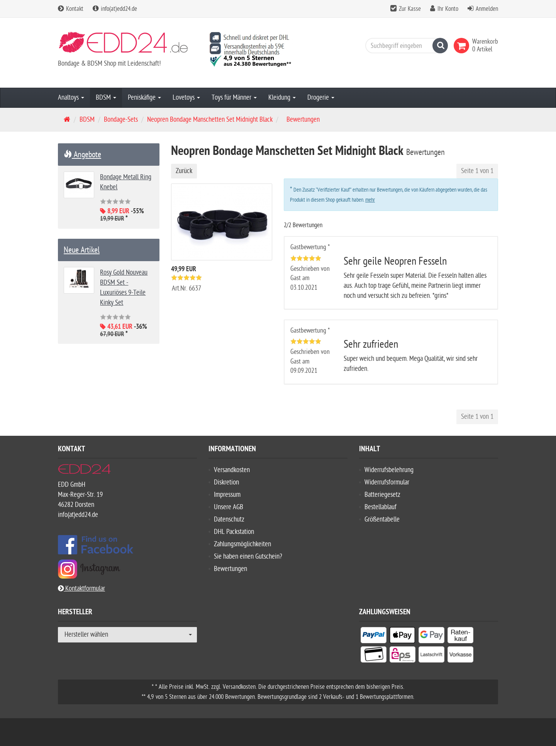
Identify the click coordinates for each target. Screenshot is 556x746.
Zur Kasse (410, 8)
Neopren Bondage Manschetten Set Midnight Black (210, 120)
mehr (370, 200)
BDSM (106, 97)
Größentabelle (382, 519)
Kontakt (70, 8)
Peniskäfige (144, 97)
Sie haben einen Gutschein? (248, 556)
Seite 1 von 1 (477, 171)
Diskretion (226, 482)
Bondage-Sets (121, 120)
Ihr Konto (447, 8)
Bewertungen (230, 569)
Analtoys (71, 97)
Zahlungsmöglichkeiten (242, 544)
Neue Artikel (82, 250)
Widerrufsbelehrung (389, 470)
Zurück (184, 171)
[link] (463, 45)
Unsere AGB (228, 507)
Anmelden (487, 8)
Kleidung (282, 97)
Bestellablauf (380, 507)
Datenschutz (229, 519)
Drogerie (320, 97)
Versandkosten (232, 470)
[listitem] (373, 636)
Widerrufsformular (386, 482)
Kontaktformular (81, 589)
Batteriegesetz (382, 495)
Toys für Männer (234, 97)
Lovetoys (186, 97)
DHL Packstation (234, 532)
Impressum (227, 495)
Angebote (82, 154)
